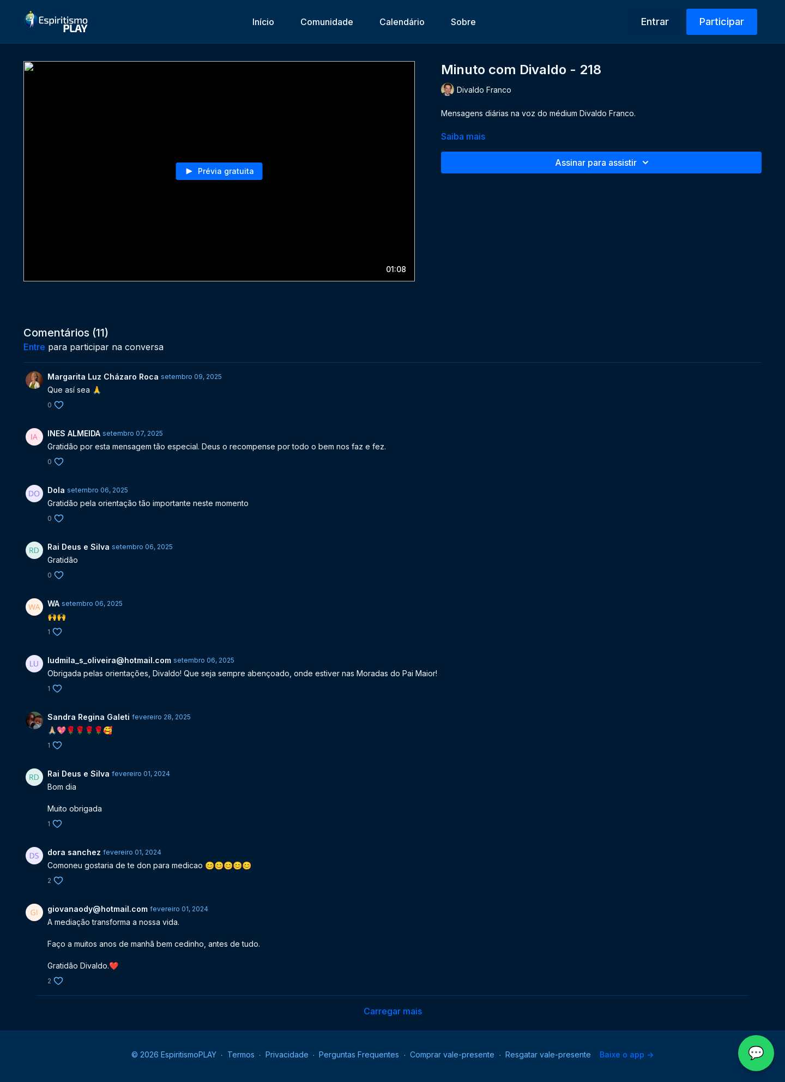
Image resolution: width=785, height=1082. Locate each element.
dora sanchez (74, 852)
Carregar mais (393, 1011)
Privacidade (287, 1054)
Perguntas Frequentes (359, 1054)
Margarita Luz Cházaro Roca (103, 376)
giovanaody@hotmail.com (97, 908)
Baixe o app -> (627, 1054)
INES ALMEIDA (73, 433)
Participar (721, 21)
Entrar (655, 21)
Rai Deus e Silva (78, 546)
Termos (241, 1054)
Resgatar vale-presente (548, 1054)
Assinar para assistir (603, 162)
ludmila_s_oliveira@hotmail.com (109, 660)
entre (34, 346)
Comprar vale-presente (452, 1054)
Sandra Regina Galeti (88, 717)
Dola (56, 490)
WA (53, 603)
